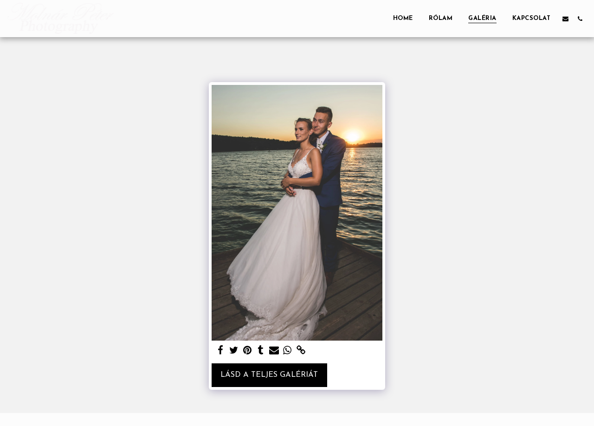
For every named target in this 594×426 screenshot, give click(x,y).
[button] (565, 18)
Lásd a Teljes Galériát (269, 375)
